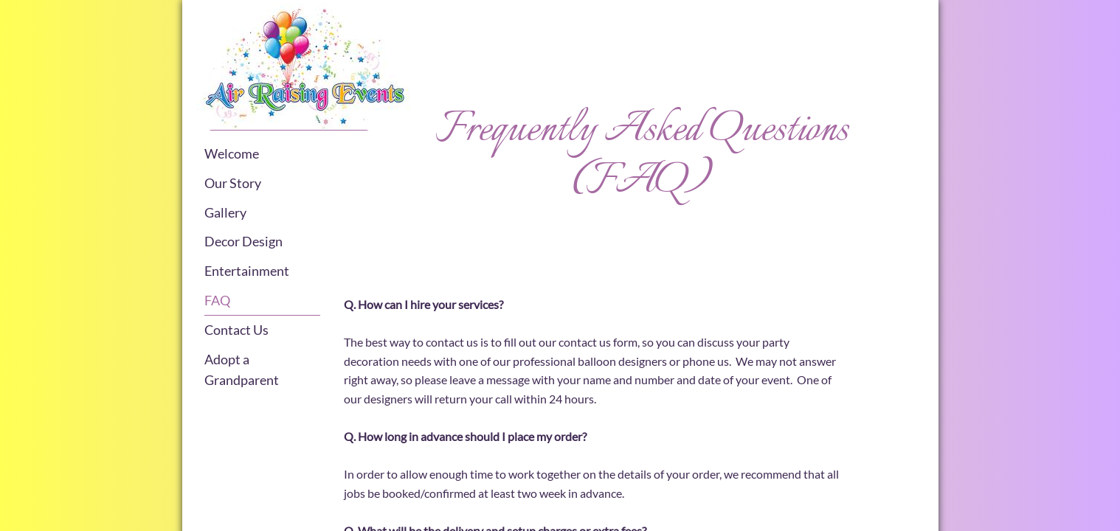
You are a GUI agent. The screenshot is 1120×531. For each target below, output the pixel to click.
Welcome (231, 153)
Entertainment (246, 271)
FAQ (217, 300)
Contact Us (236, 330)
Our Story (232, 183)
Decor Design (243, 241)
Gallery (225, 212)
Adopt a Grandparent (241, 370)
